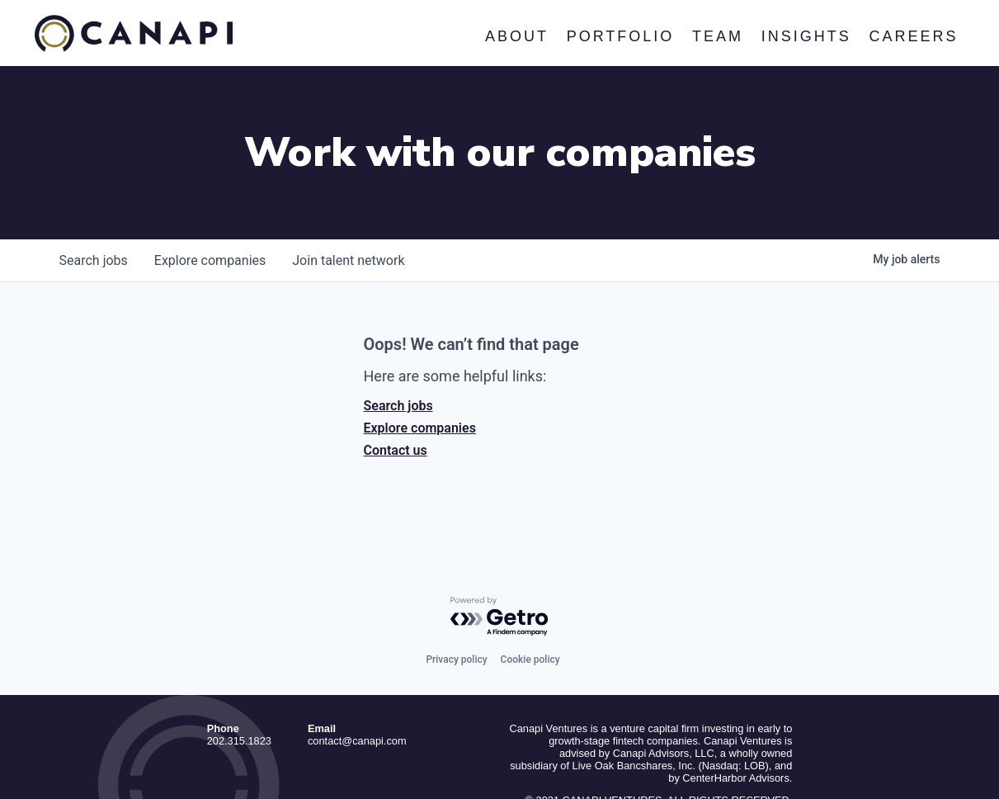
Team (717, 36)
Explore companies (420, 362)
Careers (913, 36)
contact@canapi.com (357, 675)
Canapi (134, 34)
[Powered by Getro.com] (499, 551)
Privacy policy (456, 593)
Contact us (395, 384)
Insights (806, 36)
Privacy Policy (760, 757)
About (517, 36)
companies (210, 194)
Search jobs (398, 339)
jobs (93, 194)
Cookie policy (530, 593)
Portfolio (620, 36)
